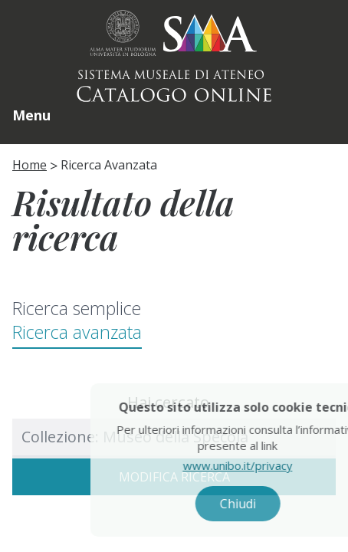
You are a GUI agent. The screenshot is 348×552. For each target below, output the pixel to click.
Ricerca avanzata (77, 332)
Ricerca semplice (76, 308)
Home (29, 164)
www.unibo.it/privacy (250, 465)
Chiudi (250, 503)
